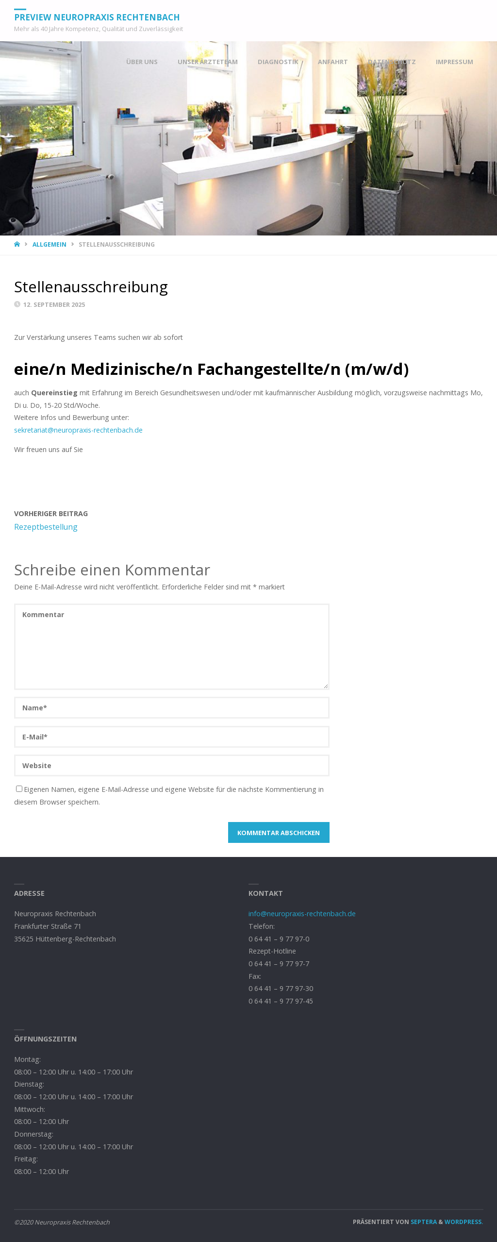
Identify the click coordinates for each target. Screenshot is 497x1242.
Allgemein (49, 244)
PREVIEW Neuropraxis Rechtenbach (97, 16)
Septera (423, 1222)
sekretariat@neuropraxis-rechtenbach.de (78, 430)
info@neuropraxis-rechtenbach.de (302, 913)
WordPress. (464, 1222)
